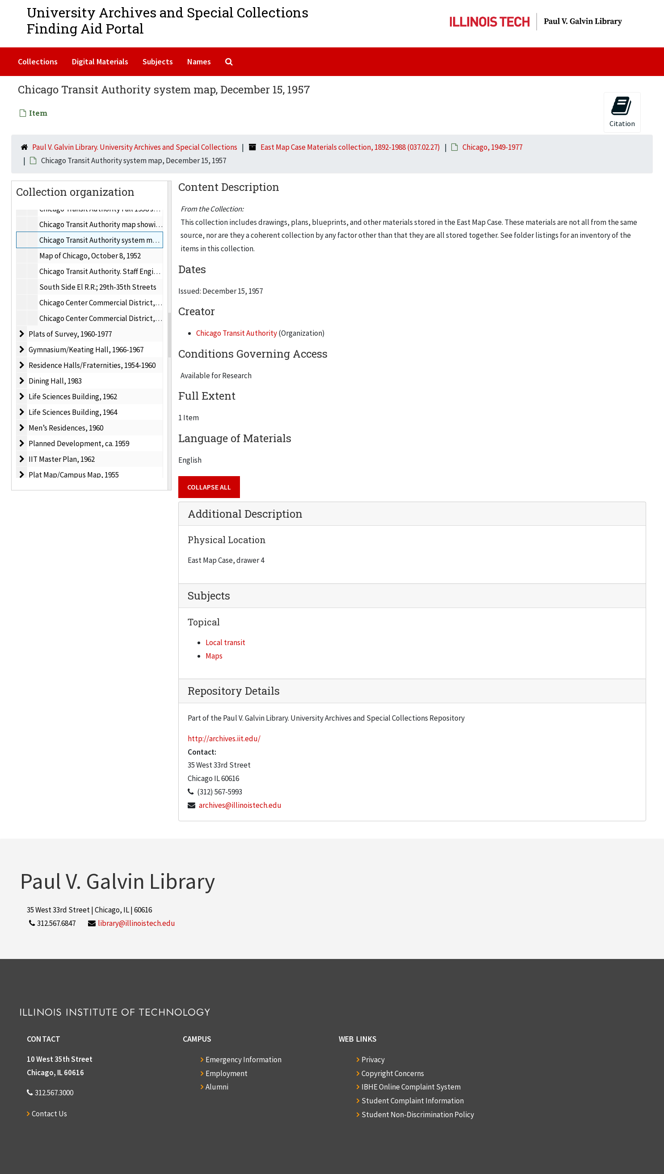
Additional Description (245, 514)
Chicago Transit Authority (236, 333)
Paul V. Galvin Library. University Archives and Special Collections (134, 147)
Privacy (373, 1059)
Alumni (217, 1087)
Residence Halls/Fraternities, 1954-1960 (92, 365)
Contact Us (49, 1114)
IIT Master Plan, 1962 (62, 459)
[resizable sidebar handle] (169, 335)
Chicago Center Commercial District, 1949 (105, 303)
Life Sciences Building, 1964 (73, 412)
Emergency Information (244, 1059)
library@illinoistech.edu (136, 923)
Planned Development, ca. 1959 (79, 443)
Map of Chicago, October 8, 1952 (90, 256)
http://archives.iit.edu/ (224, 738)
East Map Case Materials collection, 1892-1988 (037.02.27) (350, 147)
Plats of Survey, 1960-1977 (70, 334)
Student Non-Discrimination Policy (417, 1114)
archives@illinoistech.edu (240, 805)
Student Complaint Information (412, 1101)
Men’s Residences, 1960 (66, 428)
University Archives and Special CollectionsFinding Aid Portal (167, 20)
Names (199, 61)
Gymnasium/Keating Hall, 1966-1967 (86, 350)
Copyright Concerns (392, 1073)
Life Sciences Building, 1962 (73, 396)
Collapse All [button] (209, 486)
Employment (227, 1073)
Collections (38, 61)
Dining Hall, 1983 (55, 381)
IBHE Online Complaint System (411, 1087)
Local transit (225, 642)
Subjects (158, 61)
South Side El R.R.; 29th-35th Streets (97, 287)
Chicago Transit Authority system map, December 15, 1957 (131, 240)
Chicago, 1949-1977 (492, 147)
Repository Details (234, 691)
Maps (214, 656)
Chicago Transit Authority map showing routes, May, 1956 (129, 224)
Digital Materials (100, 61)
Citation (622, 111)
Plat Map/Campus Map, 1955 (74, 475)
